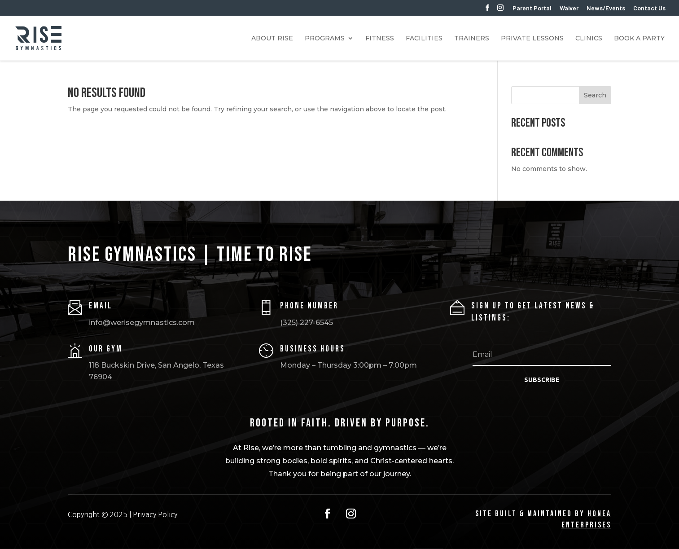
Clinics (588, 38)
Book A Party (639, 38)
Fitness (379, 38)
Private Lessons (532, 38)
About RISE (272, 38)
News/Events (606, 8)
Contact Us (649, 8)
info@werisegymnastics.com (142, 322)
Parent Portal (532, 8)
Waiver (569, 8)
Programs (325, 38)
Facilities (424, 38)
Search (595, 95)
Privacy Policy (155, 514)
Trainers (471, 38)
